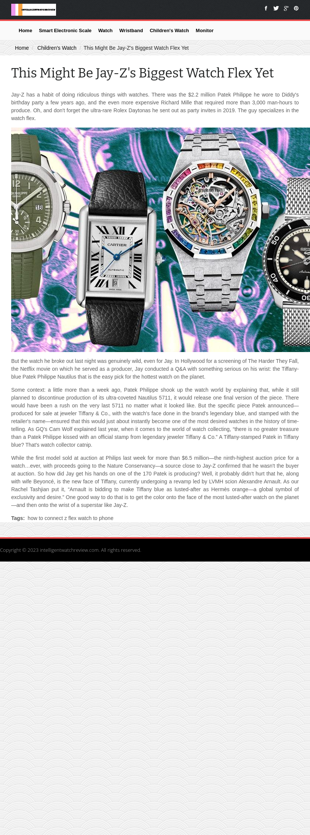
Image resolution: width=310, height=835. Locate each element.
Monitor (205, 30)
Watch (105, 30)
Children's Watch (169, 30)
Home (25, 30)
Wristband (131, 30)
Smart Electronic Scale (65, 30)
